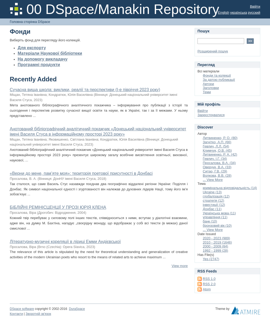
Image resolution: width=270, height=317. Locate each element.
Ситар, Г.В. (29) (215, 171)
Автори (208, 84)
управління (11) (215, 217)
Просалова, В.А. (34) (219, 163)
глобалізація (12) (216, 196)
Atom (207, 289)
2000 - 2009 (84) (215, 246)
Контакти (16, 314)
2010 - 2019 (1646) (217, 242)
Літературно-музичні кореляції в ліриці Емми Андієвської (65, 241)
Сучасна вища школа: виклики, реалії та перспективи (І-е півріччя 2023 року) (85, 89)
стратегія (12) (213, 200)
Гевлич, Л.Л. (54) (216, 146)
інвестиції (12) (214, 205)
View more (180, 266)
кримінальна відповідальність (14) (230, 188)
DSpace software (22, 309)
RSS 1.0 (209, 279)
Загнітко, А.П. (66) (217, 142)
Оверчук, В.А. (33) (217, 167)
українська (238, 12)
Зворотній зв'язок (38, 314)
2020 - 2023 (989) (216, 238)
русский (254, 12)
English (223, 12)
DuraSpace (77, 309)
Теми (207, 92)
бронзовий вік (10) (217, 225)
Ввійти (255, 6)
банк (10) (210, 221)
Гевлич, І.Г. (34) (215, 159)
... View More (213, 180)
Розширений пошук (212, 51)
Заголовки (211, 88)
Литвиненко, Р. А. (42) (220, 154)
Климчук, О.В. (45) (217, 150)
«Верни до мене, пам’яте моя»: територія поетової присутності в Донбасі (81, 173)
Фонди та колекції (217, 75)
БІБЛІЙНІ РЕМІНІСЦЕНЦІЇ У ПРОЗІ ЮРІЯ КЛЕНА (58, 207)
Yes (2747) (211, 259)
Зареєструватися (211, 115)
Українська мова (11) (219, 213)
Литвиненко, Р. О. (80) (220, 138)
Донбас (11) (212, 209)
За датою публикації (219, 80)
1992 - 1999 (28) (215, 250)
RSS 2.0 (209, 284)
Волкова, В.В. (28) (217, 175)
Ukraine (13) (212, 192)
